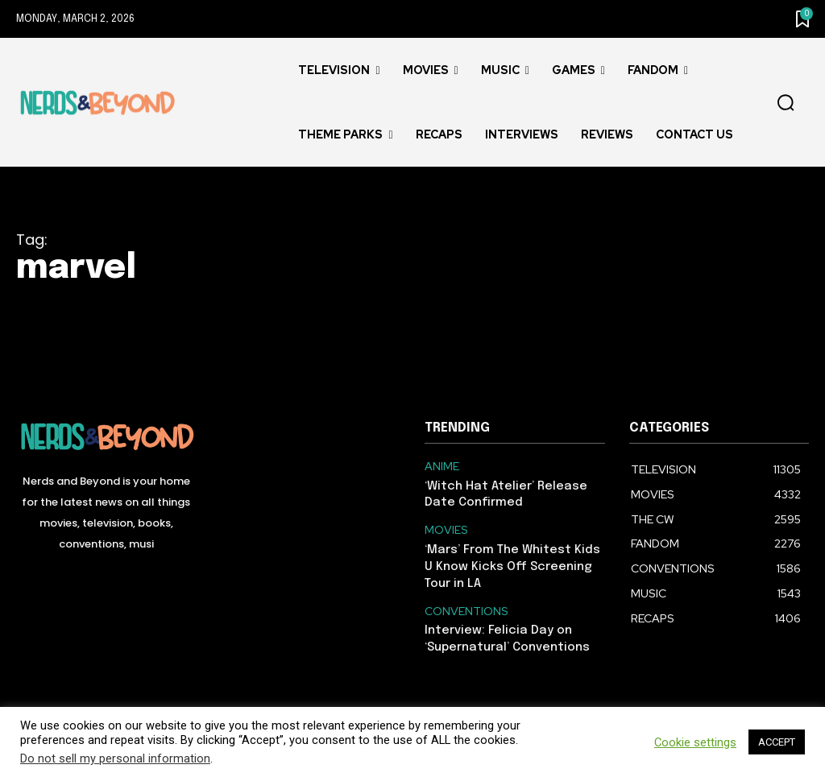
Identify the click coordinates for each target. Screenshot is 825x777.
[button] (785, 103)
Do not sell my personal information (115, 758)
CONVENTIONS (464, 603)
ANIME (441, 466)
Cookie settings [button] (695, 742)
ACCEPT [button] (776, 742)
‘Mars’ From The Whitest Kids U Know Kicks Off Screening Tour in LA (513, 560)
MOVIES (445, 527)
